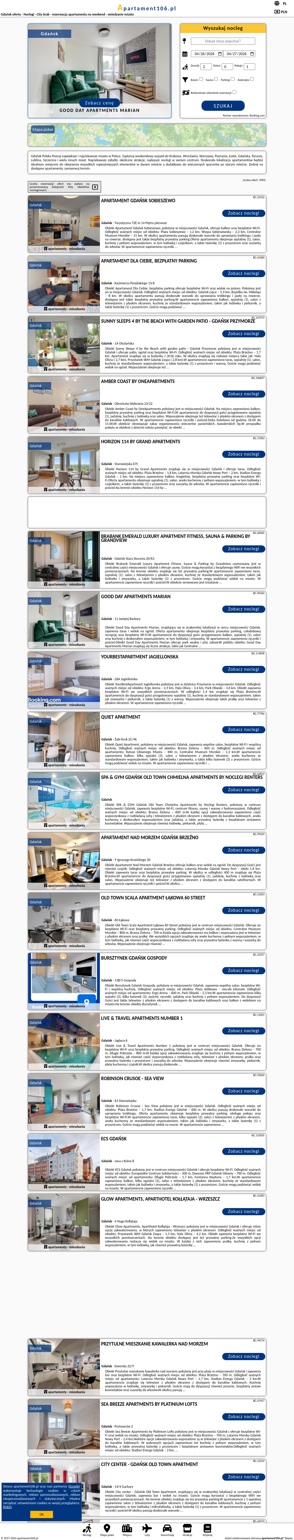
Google (74, 1486)
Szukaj (223, 106)
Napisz (289, 1538)
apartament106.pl (147, 8)
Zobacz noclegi (244, 213)
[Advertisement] (147, 1295)
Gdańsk (36, 205)
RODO (7, 1507)
